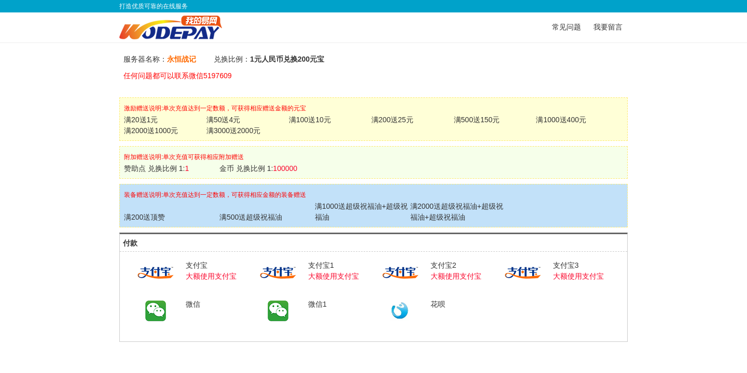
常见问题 (566, 27)
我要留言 (607, 27)
